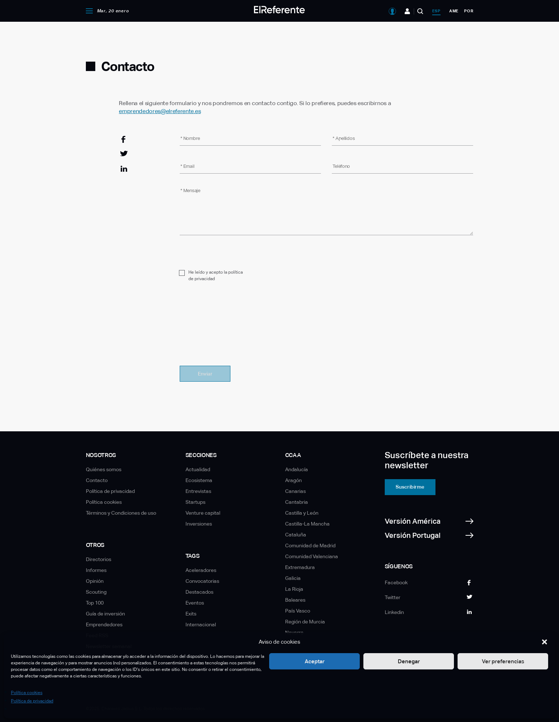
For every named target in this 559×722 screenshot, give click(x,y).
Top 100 (95, 603)
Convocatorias (202, 581)
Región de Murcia (305, 622)
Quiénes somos (103, 469)
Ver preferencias (503, 661)
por (468, 11)
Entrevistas (198, 491)
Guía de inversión (105, 614)
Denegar (409, 661)
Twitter (392, 597)
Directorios (98, 559)
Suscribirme (410, 487)
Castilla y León (301, 513)
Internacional (200, 624)
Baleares (295, 600)
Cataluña (295, 535)
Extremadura (300, 567)
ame (454, 11)
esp (436, 11)
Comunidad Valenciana (311, 556)
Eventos (194, 603)
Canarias (295, 491)
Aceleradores (200, 570)
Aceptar (315, 661)
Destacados (199, 592)
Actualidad (197, 469)
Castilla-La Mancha (307, 524)
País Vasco (297, 611)
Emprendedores (104, 624)
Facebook (396, 582)
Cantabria (296, 502)
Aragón (293, 480)
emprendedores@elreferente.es (160, 111)
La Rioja (294, 589)
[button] (544, 642)
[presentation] (235, 328)
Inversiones (198, 524)
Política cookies (26, 692)
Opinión (95, 581)
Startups (195, 502)
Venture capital (202, 513)
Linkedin (394, 612)
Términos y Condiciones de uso (121, 513)
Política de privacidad (32, 701)
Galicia (293, 578)
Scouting (96, 592)
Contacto (97, 480)
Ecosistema (198, 480)
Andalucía (296, 469)
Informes (96, 570)
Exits (190, 614)
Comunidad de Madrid (310, 545)
